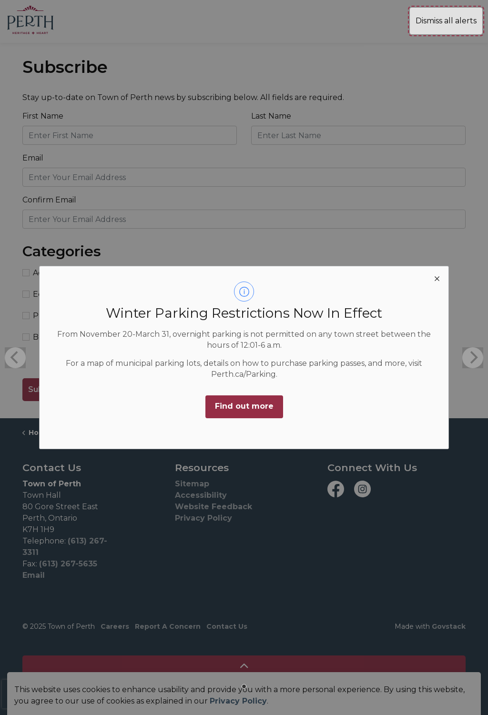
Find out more (244, 406)
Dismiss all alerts (446, 20)
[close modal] (437, 277)
